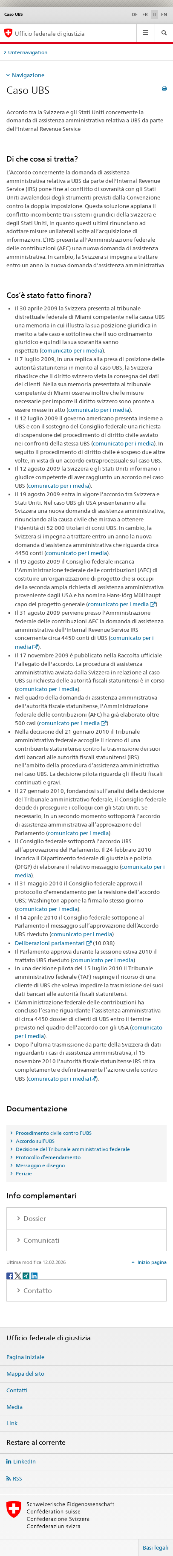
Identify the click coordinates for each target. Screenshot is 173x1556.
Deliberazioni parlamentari (50, 943)
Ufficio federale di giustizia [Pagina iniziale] (50, 33)
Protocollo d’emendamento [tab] (47, 1157)
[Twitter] (18, 1275)
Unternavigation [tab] (27, 52)
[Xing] (27, 1275)
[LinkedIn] (34, 1275)
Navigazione (28, 75)
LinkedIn (24, 1461)
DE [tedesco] (135, 14)
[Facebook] (10, 1275)
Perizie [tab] (23, 1173)
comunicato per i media (71, 350)
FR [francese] (145, 14)
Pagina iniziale (25, 1357)
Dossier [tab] (34, 1219)
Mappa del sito (25, 1373)
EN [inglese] (164, 14)
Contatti (17, 1390)
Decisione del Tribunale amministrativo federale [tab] (72, 1149)
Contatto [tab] (37, 1291)
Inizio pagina (151, 1262)
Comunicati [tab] (40, 1240)
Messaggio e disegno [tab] (39, 1165)
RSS (17, 1478)
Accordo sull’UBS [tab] (34, 1141)
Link (11, 1423)
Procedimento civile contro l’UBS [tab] (53, 1133)
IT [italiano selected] (154, 14)
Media (14, 1406)
